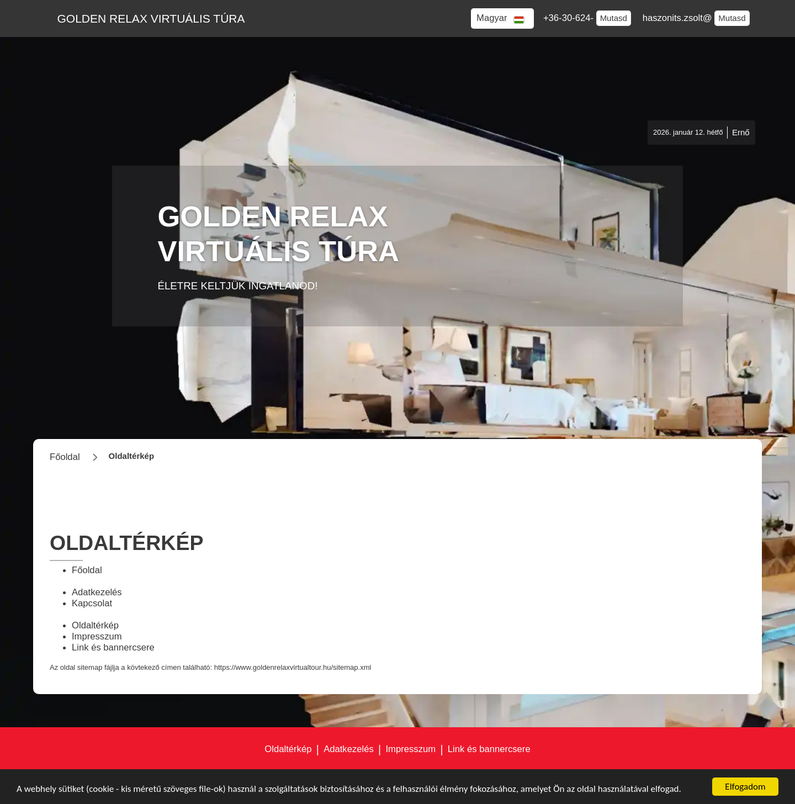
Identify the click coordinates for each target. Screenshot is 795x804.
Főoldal (87, 570)
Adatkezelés (97, 592)
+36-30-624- (569, 18)
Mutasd (613, 18)
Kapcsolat (92, 603)
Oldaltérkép (95, 625)
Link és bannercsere (113, 647)
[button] (502, 18)
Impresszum (97, 636)
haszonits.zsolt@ (679, 18)
